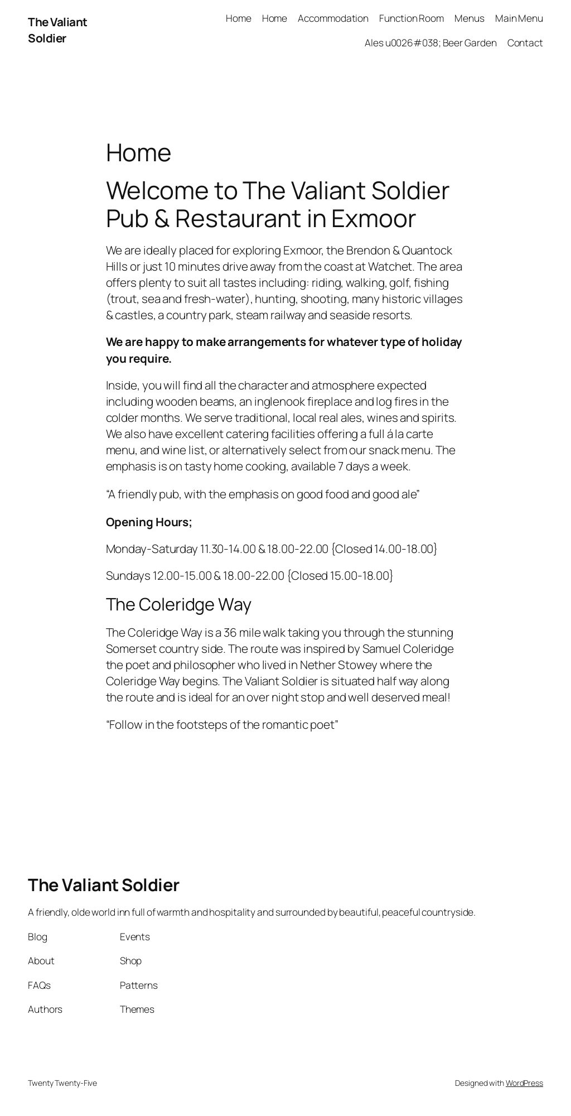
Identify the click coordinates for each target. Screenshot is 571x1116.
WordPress (524, 1082)
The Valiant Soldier (58, 30)
